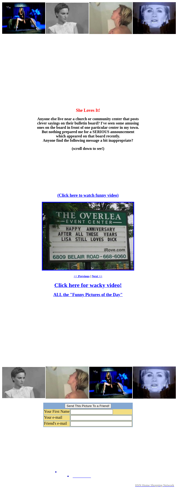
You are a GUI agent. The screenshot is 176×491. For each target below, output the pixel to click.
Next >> (97, 276)
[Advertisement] (75, 68)
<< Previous (81, 276)
